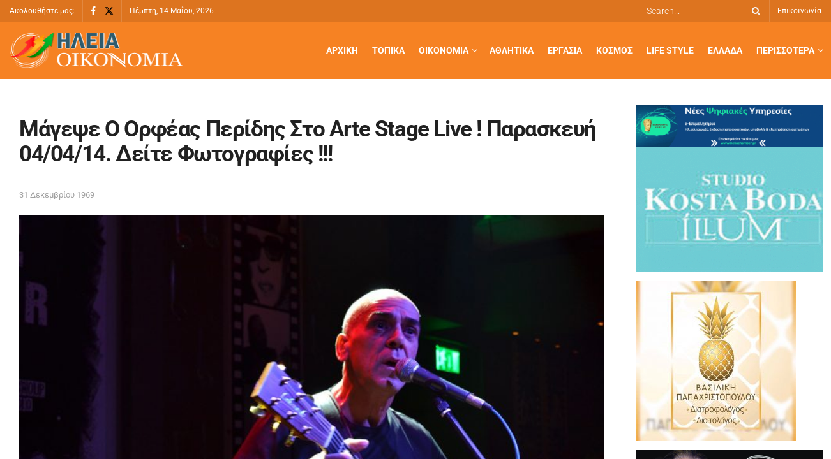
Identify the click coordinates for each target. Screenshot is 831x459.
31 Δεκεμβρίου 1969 (56, 195)
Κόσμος (614, 50)
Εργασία (565, 50)
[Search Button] (753, 11)
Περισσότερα (785, 50)
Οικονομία (443, 50)
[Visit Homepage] (96, 50)
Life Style (670, 50)
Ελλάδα (725, 50)
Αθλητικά (512, 50)
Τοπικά (388, 50)
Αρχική (342, 50)
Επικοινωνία (799, 10)
